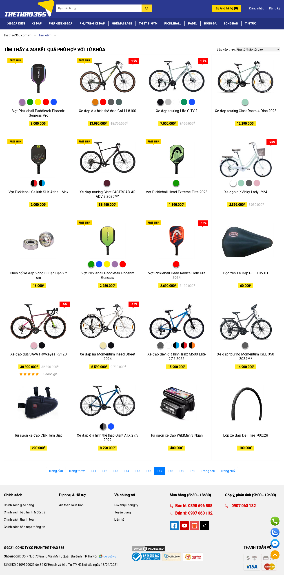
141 (93, 471)
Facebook (275, 543)
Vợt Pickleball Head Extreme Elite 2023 (177, 192)
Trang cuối (228, 471)
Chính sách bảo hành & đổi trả (25, 512)
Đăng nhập (256, 8)
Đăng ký (274, 8)
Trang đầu (56, 471)
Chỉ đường (109, 556)
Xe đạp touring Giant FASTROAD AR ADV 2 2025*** (107, 194)
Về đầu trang (275, 554)
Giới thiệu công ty (126, 505)
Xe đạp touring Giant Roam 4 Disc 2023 (246, 111)
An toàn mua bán (71, 505)
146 (148, 471)
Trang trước (77, 471)
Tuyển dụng (122, 512)
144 (126, 471)
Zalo (275, 532)
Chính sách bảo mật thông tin (24, 527)
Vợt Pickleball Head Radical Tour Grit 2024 (176, 275)
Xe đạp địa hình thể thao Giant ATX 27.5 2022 (107, 437)
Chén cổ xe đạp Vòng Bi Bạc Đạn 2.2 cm (38, 275)
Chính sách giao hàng (19, 505)
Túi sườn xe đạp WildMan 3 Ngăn (177, 435)
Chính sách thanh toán (20, 519)
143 (115, 471)
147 (159, 471)
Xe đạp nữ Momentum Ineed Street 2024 (107, 356)
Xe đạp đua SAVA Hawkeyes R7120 (38, 354)
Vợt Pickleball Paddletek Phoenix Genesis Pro (38, 113)
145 (137, 471)
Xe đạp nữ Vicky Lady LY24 (245, 192)
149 (181, 471)
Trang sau (208, 471)
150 (192, 471)
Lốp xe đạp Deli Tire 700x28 (245, 435)
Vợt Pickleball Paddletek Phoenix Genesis (107, 275)
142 (104, 471)
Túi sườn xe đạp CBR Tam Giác (38, 435)
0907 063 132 (199, 513)
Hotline (275, 521)
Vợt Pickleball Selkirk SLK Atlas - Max (38, 192)
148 (170, 471)
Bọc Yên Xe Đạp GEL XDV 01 (245, 273)
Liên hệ (119, 519)
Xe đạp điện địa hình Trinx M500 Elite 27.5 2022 (176, 356)
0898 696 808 (199, 505)
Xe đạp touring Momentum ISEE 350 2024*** (245, 356)
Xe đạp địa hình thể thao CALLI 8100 (107, 111)
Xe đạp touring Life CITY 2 (176, 111)
